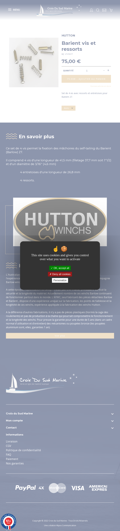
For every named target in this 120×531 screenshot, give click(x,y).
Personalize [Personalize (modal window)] (60, 280)
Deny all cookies (60, 274)
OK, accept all (60, 268)
